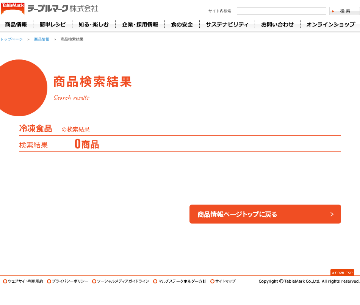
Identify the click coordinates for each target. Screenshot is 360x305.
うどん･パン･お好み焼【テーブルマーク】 (49, 9)
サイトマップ (223, 281)
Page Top (342, 272)
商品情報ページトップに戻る (241, 214)
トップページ (11, 39)
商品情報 (16, 24)
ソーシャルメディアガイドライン (120, 281)
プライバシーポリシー (67, 281)
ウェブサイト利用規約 (23, 281)
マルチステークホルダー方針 (180, 281)
